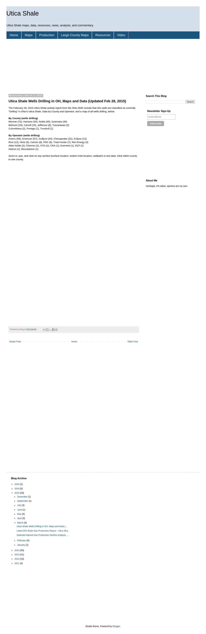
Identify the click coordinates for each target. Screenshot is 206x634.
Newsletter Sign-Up (159, 111)
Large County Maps (75, 35)
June (20, 509)
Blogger (116, 626)
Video (121, 35)
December (22, 496)
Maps (28, 35)
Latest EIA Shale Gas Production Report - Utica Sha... (43, 530)
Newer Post (15, 341)
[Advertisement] (66, 66)
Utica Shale (22, 13)
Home (14, 35)
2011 (17, 563)
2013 (17, 554)
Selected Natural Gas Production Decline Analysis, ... (43, 535)
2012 (17, 559)
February (22, 540)
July (19, 505)
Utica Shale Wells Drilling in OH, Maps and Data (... (42, 526)
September (23, 501)
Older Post (133, 341)
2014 (17, 550)
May (19, 514)
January (21, 545)
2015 (17, 493)
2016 (17, 488)
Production (46, 35)
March (20, 522)
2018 (17, 484)
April (19, 518)
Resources (102, 35)
